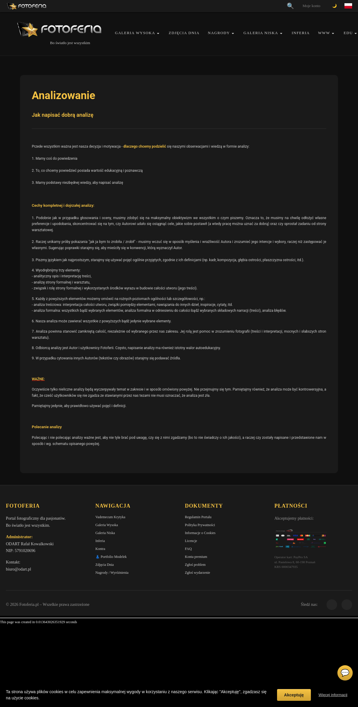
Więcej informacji (333, 695)
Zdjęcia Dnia (184, 33)
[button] (158, 33)
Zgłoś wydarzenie (197, 573)
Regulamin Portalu (198, 517)
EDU (348, 33)
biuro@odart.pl (18, 569)
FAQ (188, 549)
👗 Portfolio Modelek (111, 557)
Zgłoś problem (195, 565)
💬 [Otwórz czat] (345, 673)
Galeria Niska (260, 33)
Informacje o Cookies (200, 533)
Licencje (191, 541)
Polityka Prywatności (200, 525)
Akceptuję (294, 695)
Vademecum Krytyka (110, 517)
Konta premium (196, 557)
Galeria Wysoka (135, 33)
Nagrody (219, 33)
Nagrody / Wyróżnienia (111, 573)
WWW (324, 33)
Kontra (100, 549)
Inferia (301, 33)
